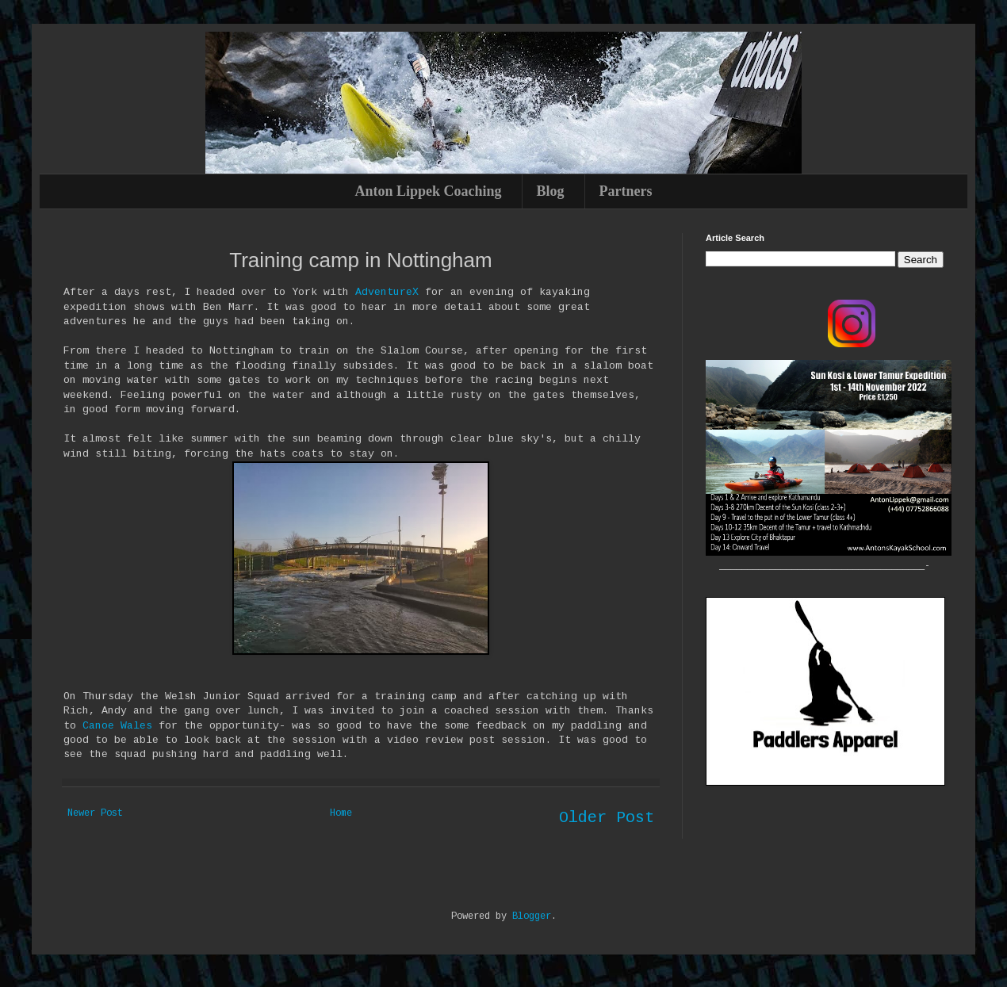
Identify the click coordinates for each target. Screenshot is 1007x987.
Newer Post (95, 813)
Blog (551, 191)
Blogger (531, 916)
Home (341, 813)
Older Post (606, 818)
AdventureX (387, 292)
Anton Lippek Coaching (427, 191)
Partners (626, 191)
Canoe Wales (117, 726)
